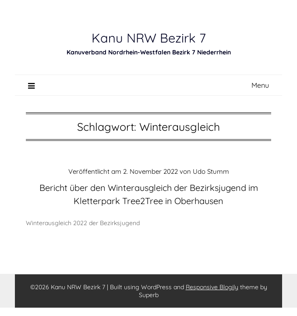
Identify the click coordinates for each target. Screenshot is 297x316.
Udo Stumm (211, 171)
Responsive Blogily (212, 287)
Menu (260, 85)
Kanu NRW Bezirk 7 (149, 38)
